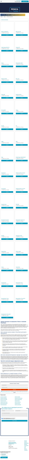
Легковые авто (26, 445)
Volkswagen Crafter (19, 235)
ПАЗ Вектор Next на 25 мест (20, 188)
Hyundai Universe (18, 94)
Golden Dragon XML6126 (5, 47)
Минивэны (25, 444)
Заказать (7, 50)
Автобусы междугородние (3, 403)
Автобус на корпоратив (18, 404)
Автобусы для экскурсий (3, 399)
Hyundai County (3, 204)
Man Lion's (17, 78)
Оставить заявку (14, 420)
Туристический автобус (3, 404)
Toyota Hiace (18, 267)
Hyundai (2, 125)
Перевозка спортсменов (3, 398)
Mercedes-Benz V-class (5, 298)
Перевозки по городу (3, 400)
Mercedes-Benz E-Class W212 (20, 298)
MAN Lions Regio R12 (4, 31)
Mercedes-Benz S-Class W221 (6, 314)
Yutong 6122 (18, 47)
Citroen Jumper (18, 251)
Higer (17, 141)
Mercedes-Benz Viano (19, 282)
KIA (16, 125)
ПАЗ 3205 (17, 204)
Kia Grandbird (3, 110)
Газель (2, 267)
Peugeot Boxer (3, 251)
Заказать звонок (25, 1)
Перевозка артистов (17, 403)
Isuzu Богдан (3, 188)
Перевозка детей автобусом (18, 398)
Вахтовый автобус (17, 400)
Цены (25, 447)
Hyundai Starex (3, 282)
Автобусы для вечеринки (4, 19)
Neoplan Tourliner (4, 78)
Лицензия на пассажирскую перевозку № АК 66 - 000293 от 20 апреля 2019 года (13, 443)
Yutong (17, 110)
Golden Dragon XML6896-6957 (21, 157)
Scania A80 (3, 94)
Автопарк (25, 440)
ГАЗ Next (2, 235)
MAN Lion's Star (18, 31)
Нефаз (2, 141)
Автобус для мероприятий (18, 399)
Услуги (25, 446)
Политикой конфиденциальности (6, 391)
